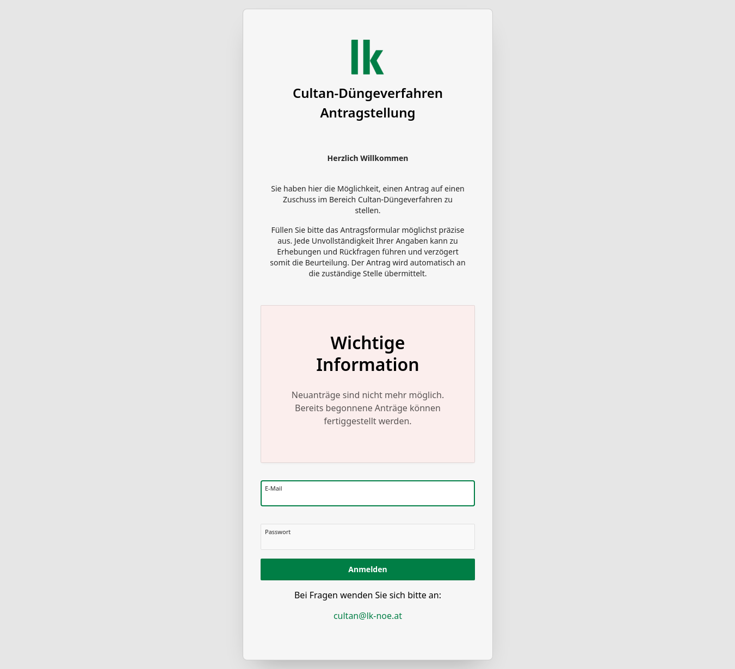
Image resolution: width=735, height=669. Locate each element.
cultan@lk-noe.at (367, 616)
